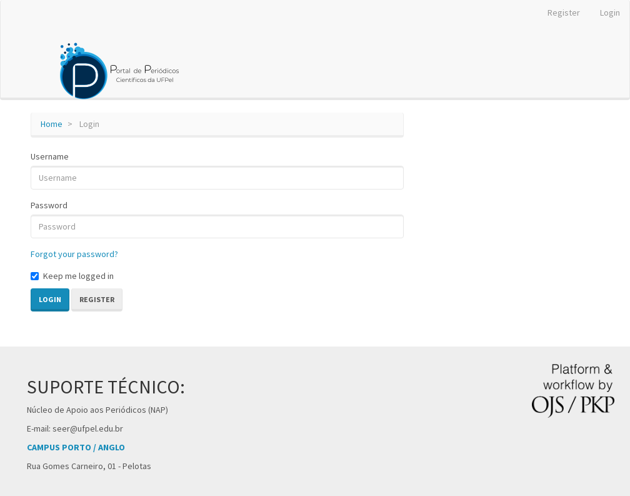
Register (564, 12)
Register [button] (96, 299)
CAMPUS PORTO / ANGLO (76, 447)
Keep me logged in (72, 275)
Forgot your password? (74, 254)
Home (51, 123)
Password (49, 205)
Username (50, 156)
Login (610, 12)
